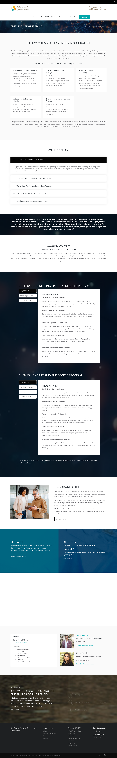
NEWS (59, 17)
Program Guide (61, 519)
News (45, 736)
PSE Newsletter (98, 731)
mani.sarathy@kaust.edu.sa (84, 645)
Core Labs (71, 741)
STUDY (35, 17)
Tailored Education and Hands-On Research (32, 194)
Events (45, 738)
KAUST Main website (74, 731)
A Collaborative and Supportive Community (32, 201)
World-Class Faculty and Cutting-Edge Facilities (34, 186)
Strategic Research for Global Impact (30, 160)
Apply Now (84, 17)
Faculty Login (97, 738)
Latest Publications (74, 738)
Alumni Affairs (72, 746)
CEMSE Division (73, 736)
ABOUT (72, 17)
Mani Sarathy (82, 635)
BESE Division (72, 733)
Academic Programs (98, 27)
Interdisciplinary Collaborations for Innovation (33, 179)
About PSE (46, 731)
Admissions (71, 743)
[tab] (28, 291)
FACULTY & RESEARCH (48, 17)
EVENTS (66, 17)
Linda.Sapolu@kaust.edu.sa (85, 664)
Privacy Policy (102, 755)
